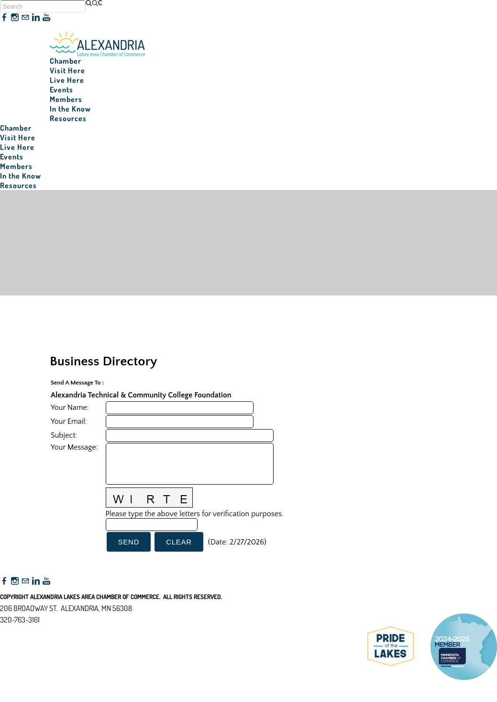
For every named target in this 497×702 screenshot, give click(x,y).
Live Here (67, 80)
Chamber (66, 61)
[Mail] (25, 17)
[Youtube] (46, 17)
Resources (68, 118)
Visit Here (68, 70)
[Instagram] (15, 17)
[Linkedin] (36, 17)
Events (62, 89)
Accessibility (23, 666)
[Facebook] (4, 17)
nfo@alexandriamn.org (41, 631)
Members (66, 99)
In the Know (70, 108)
